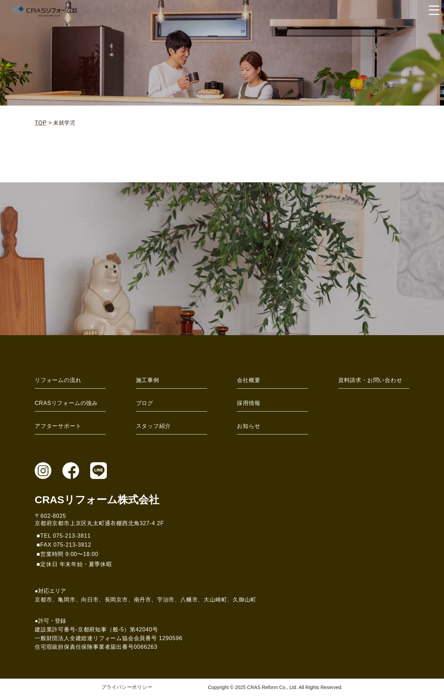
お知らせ (248, 426)
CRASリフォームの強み (66, 403)
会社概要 (248, 380)
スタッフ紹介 (153, 426)
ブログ (144, 403)
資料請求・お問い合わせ (370, 380)
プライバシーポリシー (126, 687)
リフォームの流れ (58, 380)
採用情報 (248, 403)
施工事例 (147, 380)
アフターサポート (58, 426)
